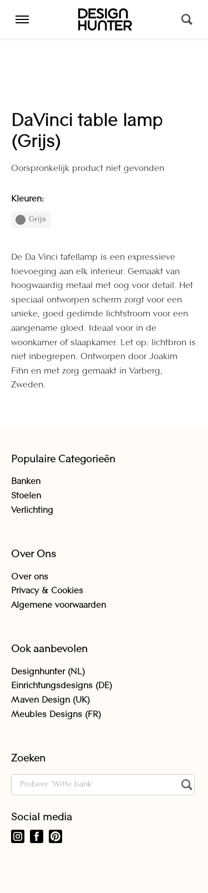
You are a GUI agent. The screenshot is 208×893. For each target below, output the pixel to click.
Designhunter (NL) (48, 672)
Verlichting (32, 510)
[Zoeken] (187, 19)
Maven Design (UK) (50, 700)
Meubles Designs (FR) (56, 715)
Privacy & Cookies (47, 591)
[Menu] (22, 19)
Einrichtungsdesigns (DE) (61, 686)
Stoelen (26, 496)
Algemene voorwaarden (58, 605)
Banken (25, 482)
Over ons (29, 577)
